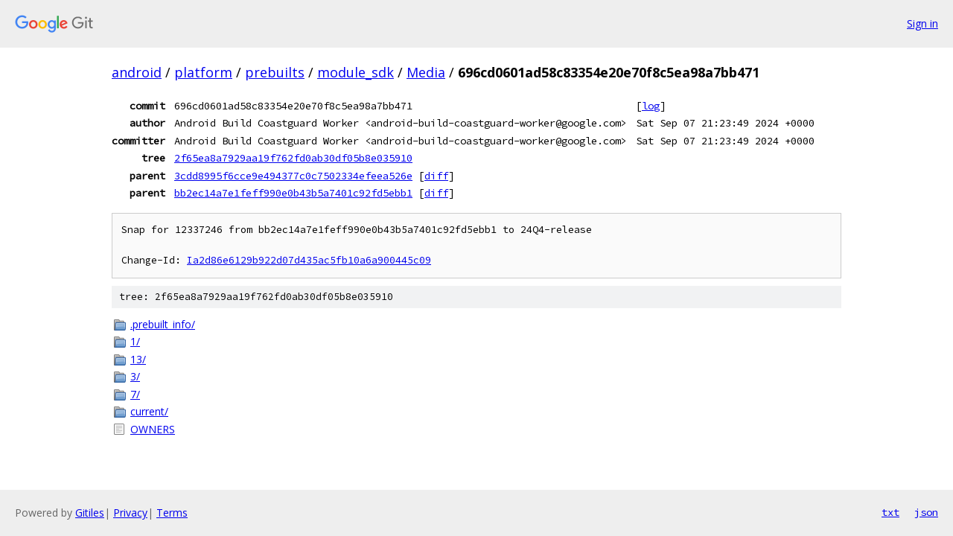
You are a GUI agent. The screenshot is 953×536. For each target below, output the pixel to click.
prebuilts (275, 72)
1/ (135, 341)
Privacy (130, 512)
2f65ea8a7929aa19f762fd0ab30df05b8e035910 (293, 158)
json (926, 512)
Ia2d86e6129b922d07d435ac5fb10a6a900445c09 (309, 260)
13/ (138, 359)
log (651, 105)
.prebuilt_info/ (162, 324)
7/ (135, 394)
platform (203, 72)
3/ (135, 376)
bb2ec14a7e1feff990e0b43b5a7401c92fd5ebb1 (293, 193)
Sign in (922, 23)
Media (426, 72)
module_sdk (355, 72)
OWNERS (152, 429)
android (137, 72)
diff (436, 175)
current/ (149, 411)
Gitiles (89, 512)
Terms (172, 512)
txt (890, 512)
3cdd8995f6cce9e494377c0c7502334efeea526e (293, 175)
